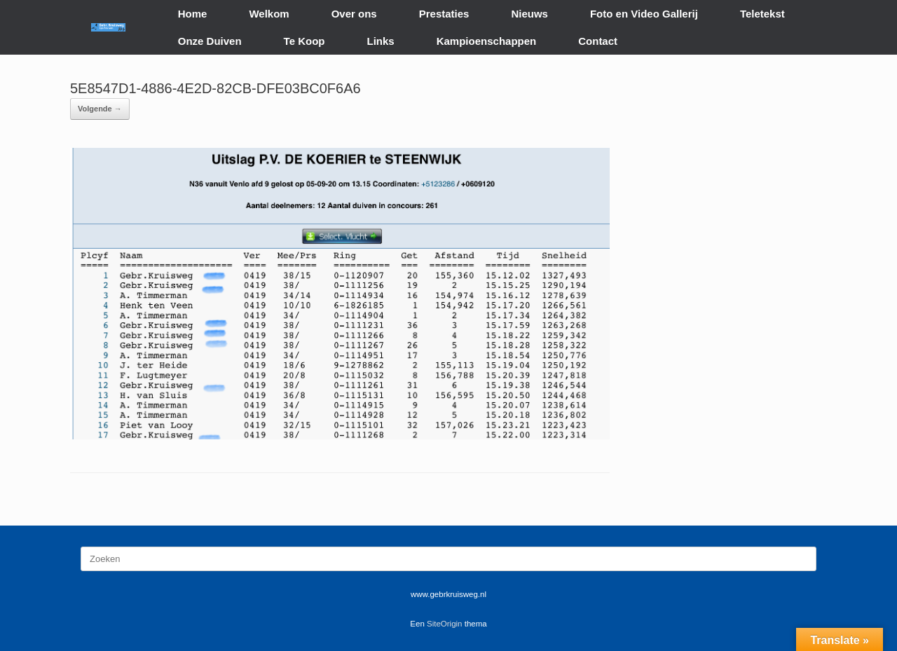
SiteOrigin (445, 623)
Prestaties (444, 14)
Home (192, 14)
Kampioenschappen (487, 41)
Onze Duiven (210, 41)
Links (381, 41)
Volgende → (100, 108)
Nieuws (529, 14)
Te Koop (304, 41)
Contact (597, 41)
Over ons (354, 14)
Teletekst (762, 14)
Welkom (269, 14)
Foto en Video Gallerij (644, 14)
